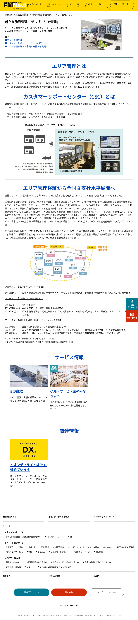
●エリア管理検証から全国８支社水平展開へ (26, 46)
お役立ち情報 (88, 5)
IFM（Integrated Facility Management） (23, 537)
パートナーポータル (24, 615)
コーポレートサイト (119, 5)
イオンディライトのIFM (54, 5)
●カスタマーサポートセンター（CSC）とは (26, 43)
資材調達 (45, 547)
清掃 (21, 547)
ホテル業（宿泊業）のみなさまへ (20, 567)
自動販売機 (59, 547)
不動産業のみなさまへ (37, 562)
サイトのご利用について (65, 615)
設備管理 (9, 547)
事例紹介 (6, 576)
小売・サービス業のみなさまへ (66, 562)
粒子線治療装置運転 (125, 547)
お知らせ (100, 5)
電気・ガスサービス (14, 552)
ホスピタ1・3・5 (76, 547)
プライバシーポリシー (44, 615)
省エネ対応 (94, 547)
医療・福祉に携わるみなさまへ (98, 562)
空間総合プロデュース (60, 552)
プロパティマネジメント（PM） (60, 537)
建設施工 (41, 552)
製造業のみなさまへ (14, 562)
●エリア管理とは (13, 40)
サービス (69, 5)
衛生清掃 (99, 552)
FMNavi (8, 15)
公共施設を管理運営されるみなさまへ (56, 567)
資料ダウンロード (31, 592)
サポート (32, 547)
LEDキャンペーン (82, 552)
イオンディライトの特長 (34, 5)
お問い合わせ (69, 592)
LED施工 (108, 547)
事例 (78, 5)
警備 (30, 552)
